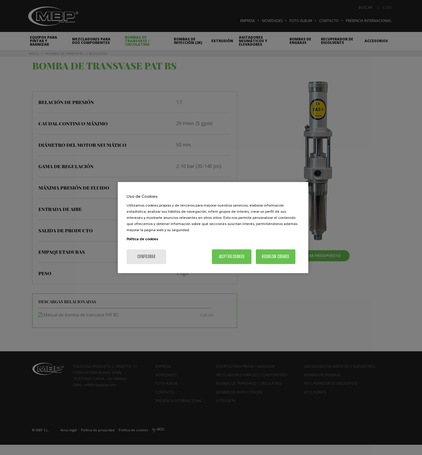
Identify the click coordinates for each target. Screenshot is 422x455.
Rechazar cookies (275, 256)
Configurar (146, 256)
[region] (213, 227)
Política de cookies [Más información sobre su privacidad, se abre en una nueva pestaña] (142, 239)
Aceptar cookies (231, 256)
